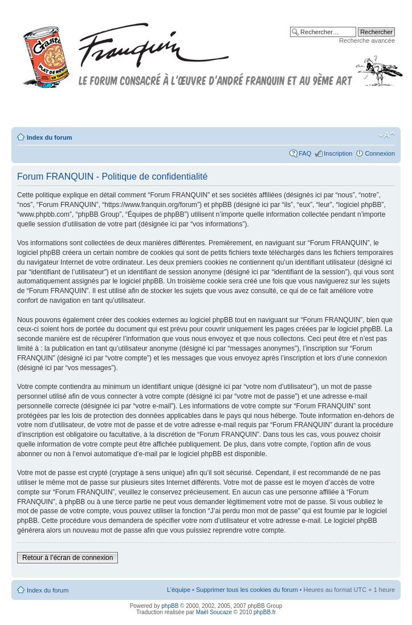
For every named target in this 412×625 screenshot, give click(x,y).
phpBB (169, 606)
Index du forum (49, 137)
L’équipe (178, 589)
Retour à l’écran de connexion (67, 558)
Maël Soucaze (214, 612)
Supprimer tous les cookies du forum (247, 589)
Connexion (380, 153)
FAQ (305, 153)
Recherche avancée (367, 40)
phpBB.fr (265, 612)
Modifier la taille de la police (386, 135)
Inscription (338, 153)
